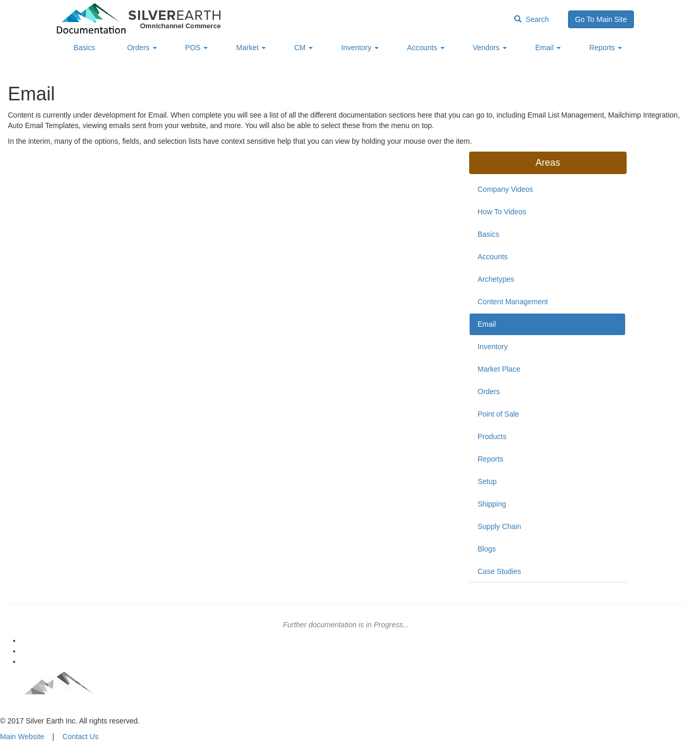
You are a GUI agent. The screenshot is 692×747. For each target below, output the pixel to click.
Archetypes (496, 279)
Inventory (359, 47)
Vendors (490, 47)
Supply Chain (499, 526)
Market (251, 47)
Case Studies (499, 571)
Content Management (513, 301)
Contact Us (80, 736)
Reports (605, 47)
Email (548, 47)
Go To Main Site (601, 19)
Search (531, 19)
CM (303, 47)
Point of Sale (498, 414)
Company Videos (505, 189)
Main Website (22, 736)
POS (196, 47)
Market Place (499, 369)
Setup (487, 481)
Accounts (425, 47)
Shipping (492, 504)
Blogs (487, 549)
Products (492, 436)
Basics (84, 47)
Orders (142, 47)
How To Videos (502, 212)
